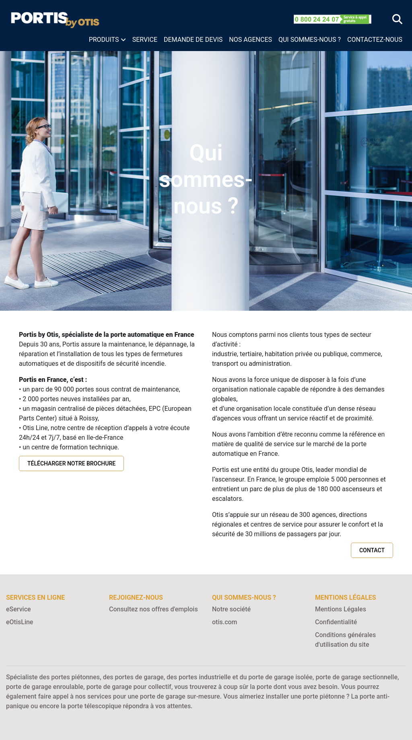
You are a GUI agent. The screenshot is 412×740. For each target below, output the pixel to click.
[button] (107, 40)
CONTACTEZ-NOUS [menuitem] (374, 39)
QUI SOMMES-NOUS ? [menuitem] (309, 39)
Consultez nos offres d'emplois (153, 609)
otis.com (224, 622)
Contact (372, 550)
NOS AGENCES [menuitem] (250, 39)
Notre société (231, 609)
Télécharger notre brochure (71, 463)
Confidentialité (336, 622)
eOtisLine (19, 622)
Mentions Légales (340, 609)
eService (18, 609)
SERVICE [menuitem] (144, 39)
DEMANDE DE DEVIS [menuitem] (193, 39)
